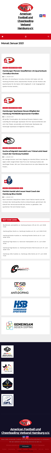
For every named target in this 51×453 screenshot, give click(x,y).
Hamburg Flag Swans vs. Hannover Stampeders (18, 241)
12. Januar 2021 (8, 157)
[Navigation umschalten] (26, 36)
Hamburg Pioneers (13, 67)
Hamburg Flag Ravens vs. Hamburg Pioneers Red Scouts (21, 248)
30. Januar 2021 (9, 76)
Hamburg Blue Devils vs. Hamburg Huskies (17, 231)
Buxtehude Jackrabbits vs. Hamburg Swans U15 (18, 225)
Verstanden (25, 446)
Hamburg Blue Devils (14, 188)
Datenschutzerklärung (25, 451)
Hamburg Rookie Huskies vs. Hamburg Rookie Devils (20, 235)
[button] (48, 36)
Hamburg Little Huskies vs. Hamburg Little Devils (19, 254)
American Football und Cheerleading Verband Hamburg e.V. (25, 21)
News (20, 67)
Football (5, 67)
